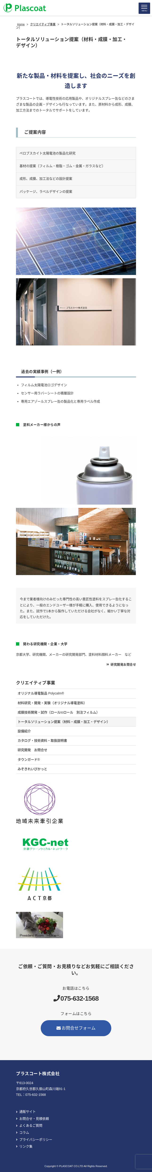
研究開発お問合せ (123, 664)
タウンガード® (29, 759)
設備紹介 (24, 731)
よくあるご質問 (30, 1125)
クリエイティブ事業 (35, 683)
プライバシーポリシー (35, 1139)
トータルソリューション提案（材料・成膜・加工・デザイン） (64, 722)
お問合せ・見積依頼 (34, 1119)
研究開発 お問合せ (32, 750)
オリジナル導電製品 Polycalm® (41, 693)
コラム (24, 1132)
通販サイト (27, 1111)
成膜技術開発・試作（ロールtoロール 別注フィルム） (59, 712)
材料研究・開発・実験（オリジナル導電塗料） (52, 703)
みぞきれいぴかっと (32, 769)
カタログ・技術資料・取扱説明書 (42, 740)
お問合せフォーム (76, 1028)
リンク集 (25, 1146)
